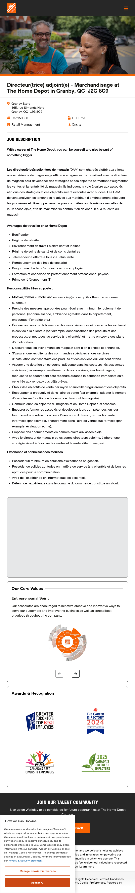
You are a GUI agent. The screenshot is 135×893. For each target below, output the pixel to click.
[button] (59, 674)
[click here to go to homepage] (11, 8)
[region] (37, 854)
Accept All (37, 882)
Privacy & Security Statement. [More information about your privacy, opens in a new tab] (25, 860)
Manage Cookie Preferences (38, 871)
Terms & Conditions (111, 879)
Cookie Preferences (92, 882)
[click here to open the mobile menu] (126, 8)
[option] (67, 629)
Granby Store (20, 103)
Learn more (86, 866)
